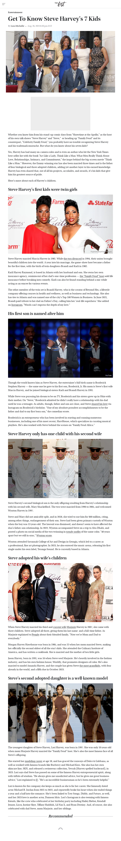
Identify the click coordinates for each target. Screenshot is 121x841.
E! (37, 780)
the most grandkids (89, 665)
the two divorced (73, 258)
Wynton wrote (44, 535)
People (35, 634)
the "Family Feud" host (92, 276)
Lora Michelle (17, 26)
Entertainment (15, 12)
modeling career (33, 761)
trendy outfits (73, 531)
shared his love (99, 404)
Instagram (16, 304)
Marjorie (71, 627)
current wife (59, 627)
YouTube (108, 375)
